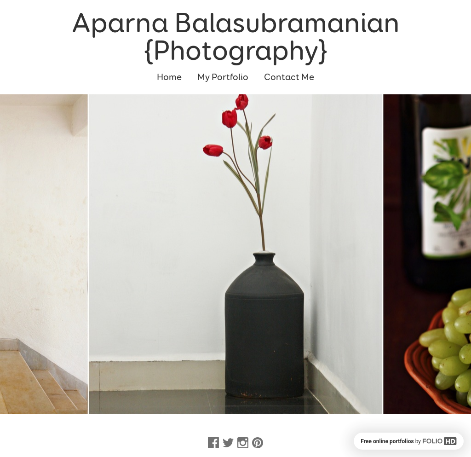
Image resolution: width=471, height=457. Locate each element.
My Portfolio (222, 77)
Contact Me (289, 77)
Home (169, 77)
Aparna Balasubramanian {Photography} (236, 37)
